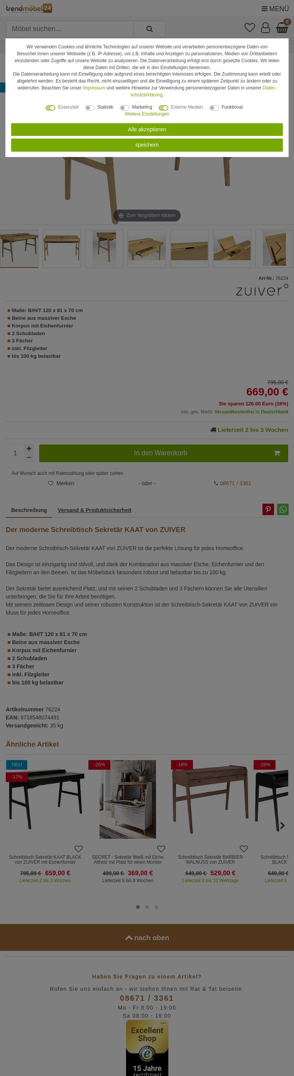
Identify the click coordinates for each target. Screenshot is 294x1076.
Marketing (142, 107)
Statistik (105, 107)
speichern (147, 145)
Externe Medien (187, 107)
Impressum (94, 88)
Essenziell (68, 107)
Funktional (232, 107)
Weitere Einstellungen (147, 114)
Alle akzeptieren (147, 129)
